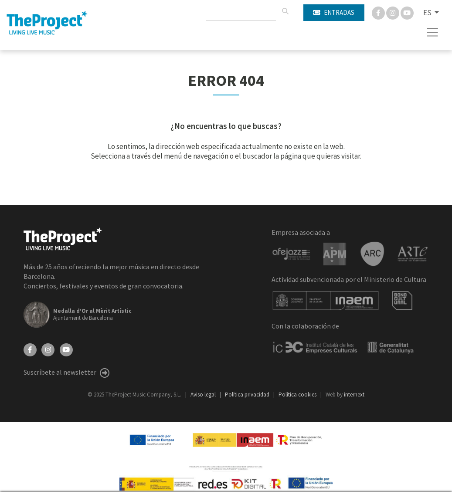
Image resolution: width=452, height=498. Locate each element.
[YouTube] (66, 349)
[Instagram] (393, 12)
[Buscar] (285, 11)
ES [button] (428, 12)
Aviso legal (203, 394)
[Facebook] (379, 12)
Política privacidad (248, 394)
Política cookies (298, 394)
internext (354, 394)
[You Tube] (407, 12)
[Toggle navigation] (432, 32)
